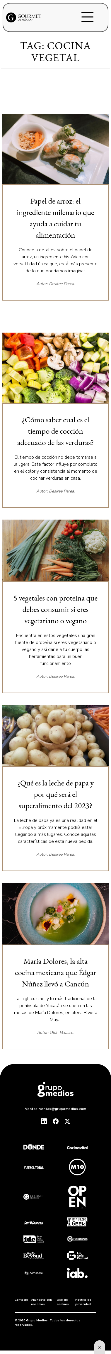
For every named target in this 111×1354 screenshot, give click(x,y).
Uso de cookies (63, 1302)
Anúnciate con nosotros (41, 1302)
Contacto (21, 1300)
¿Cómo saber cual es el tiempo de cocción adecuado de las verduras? (55, 430)
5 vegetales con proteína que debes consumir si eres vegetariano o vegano (55, 609)
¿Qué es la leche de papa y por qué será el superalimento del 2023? (55, 794)
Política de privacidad (83, 1302)
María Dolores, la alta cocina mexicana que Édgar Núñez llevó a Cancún (55, 972)
